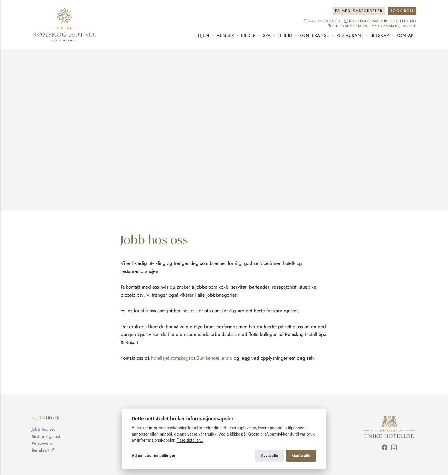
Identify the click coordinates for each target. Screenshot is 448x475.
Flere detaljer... (189, 440)
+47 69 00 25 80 (324, 21)
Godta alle (301, 455)
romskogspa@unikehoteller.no (382, 21)
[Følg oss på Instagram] (394, 448)
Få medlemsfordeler (359, 10)
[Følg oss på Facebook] (384, 448)
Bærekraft (40, 450)
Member (225, 35)
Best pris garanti (46, 436)
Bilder (248, 35)
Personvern (42, 443)
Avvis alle (269, 455)
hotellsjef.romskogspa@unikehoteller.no (191, 358)
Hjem (203, 35)
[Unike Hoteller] (389, 419)
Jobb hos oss (43, 429)
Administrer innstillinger (153, 455)
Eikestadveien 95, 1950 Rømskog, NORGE (374, 26)
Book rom (401, 10)
